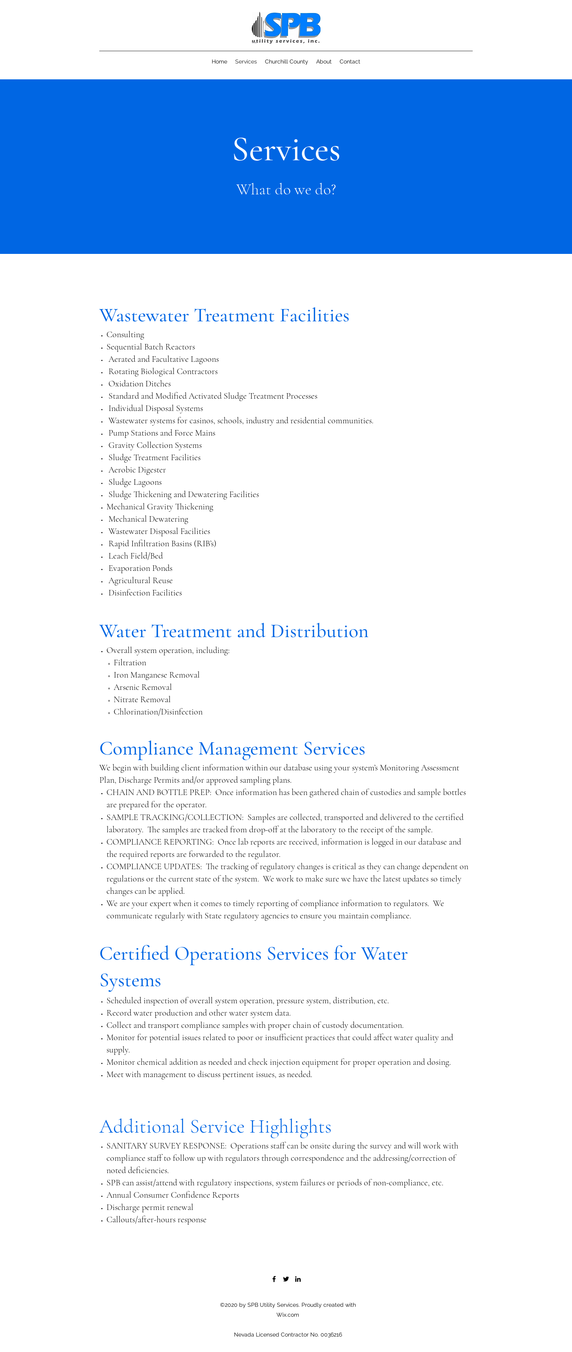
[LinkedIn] (298, 1279)
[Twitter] (286, 1279)
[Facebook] (274, 1279)
